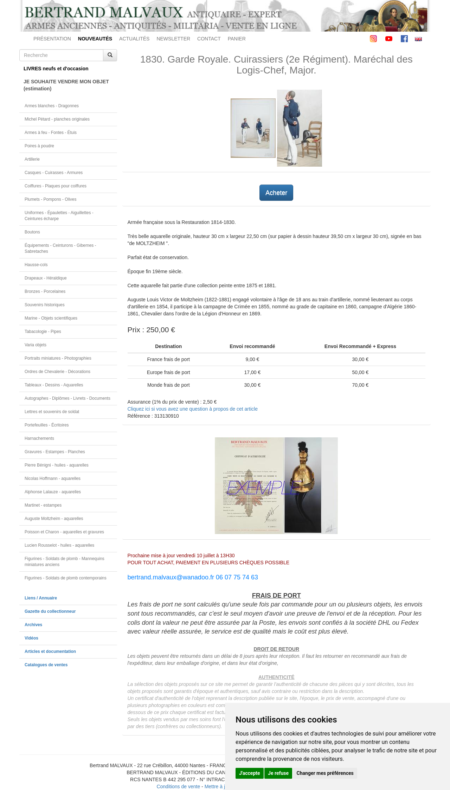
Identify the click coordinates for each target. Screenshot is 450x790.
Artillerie (32, 159)
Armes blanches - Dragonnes (52, 105)
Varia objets (35, 344)
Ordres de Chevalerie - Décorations (57, 371)
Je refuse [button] (278, 773)
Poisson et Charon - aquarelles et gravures (64, 531)
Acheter (276, 192)
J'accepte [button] (249, 773)
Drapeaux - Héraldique (46, 278)
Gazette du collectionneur (50, 611)
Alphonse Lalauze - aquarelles (53, 491)
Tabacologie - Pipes (43, 331)
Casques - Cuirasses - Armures (54, 172)
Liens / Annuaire (41, 598)
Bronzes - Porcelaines (45, 291)
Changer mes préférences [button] (325, 773)
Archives (33, 624)
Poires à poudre (39, 145)
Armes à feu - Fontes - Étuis (51, 132)
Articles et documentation (50, 651)
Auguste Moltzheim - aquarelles (54, 518)
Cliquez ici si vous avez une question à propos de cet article (193, 409)
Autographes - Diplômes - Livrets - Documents (67, 398)
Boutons (32, 232)
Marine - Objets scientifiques (51, 318)
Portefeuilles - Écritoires (47, 425)
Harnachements (39, 438)
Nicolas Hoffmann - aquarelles (53, 478)
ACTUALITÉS (134, 38)
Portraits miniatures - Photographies (58, 358)
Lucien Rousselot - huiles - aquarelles (59, 545)
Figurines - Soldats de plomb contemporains (66, 578)
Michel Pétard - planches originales (57, 119)
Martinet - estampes (43, 505)
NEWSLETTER (173, 38)
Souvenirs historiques (45, 304)
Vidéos (31, 638)
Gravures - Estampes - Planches (55, 451)
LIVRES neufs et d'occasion (56, 68)
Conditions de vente (178, 786)
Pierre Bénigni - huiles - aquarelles (57, 465)
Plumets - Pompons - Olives (50, 199)
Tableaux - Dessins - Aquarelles (54, 385)
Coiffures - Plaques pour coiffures (55, 186)
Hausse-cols (36, 264)
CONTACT (209, 38)
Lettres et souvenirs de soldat (52, 411)
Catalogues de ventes (46, 664)
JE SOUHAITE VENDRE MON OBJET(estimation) (66, 85)
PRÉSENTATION (52, 38)
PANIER (237, 38)
